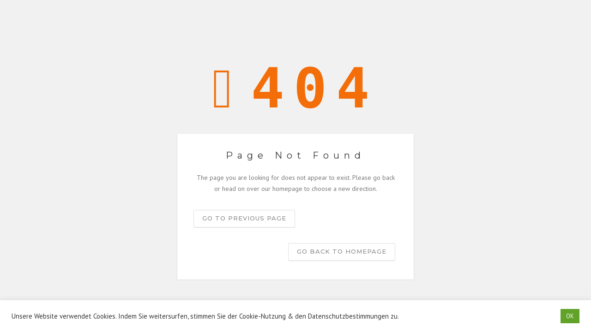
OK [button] (570, 316)
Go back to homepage (341, 251)
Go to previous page (244, 218)
